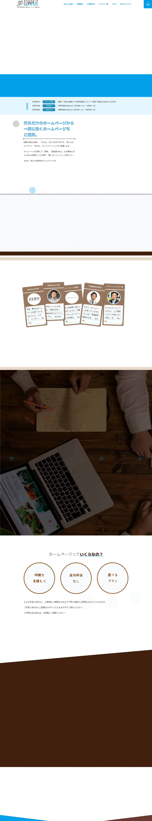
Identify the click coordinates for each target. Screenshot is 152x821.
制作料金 (107, 804)
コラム (114, 4)
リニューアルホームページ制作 (92, 790)
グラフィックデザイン (90, 800)
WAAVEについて (88, 811)
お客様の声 (91, 4)
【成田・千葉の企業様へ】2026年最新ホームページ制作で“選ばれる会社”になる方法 (86, 102)
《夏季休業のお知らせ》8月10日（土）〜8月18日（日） (76, 110)
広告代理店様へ (109, 811)
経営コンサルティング (90, 793)
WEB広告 (107, 797)
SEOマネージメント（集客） (113, 793)
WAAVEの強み (87, 786)
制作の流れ (86, 807)
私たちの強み (68, 4)
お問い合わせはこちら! (40, 812)
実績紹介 (80, 4)
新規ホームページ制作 (111, 786)
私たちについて (125, 4)
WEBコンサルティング (111, 790)
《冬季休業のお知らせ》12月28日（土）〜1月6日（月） (76, 106)
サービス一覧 (103, 4)
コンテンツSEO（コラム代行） (92, 797)
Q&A (105, 807)
